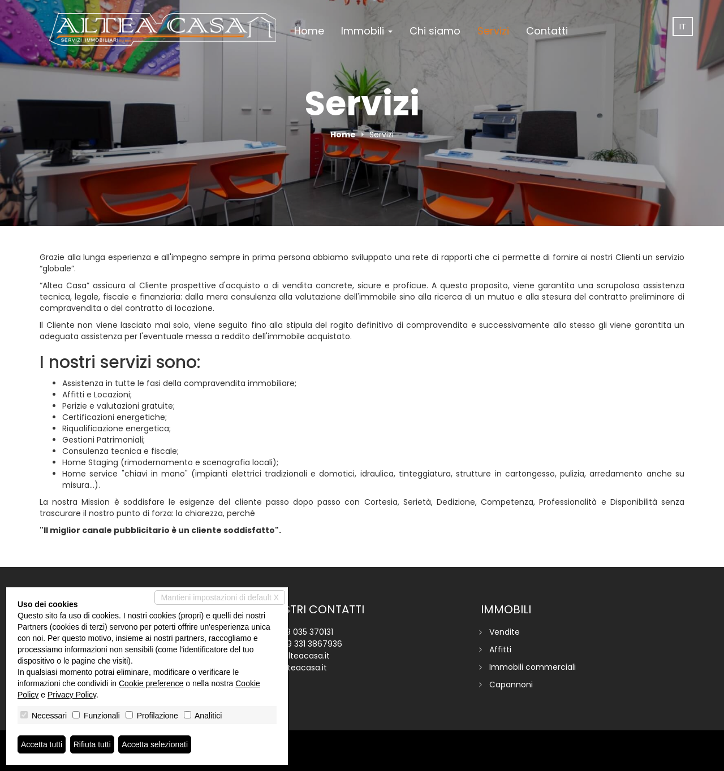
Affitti (500, 649)
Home (309, 31)
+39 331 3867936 (309, 643)
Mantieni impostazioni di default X (220, 597)
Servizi (493, 31)
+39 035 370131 (304, 632)
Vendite (504, 632)
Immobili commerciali (532, 667)
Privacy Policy (72, 694)
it (682, 26)
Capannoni (511, 684)
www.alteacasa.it (293, 667)
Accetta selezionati (155, 744)
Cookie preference (151, 683)
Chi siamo (435, 31)
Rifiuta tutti (92, 744)
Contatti (547, 31)
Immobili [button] (367, 31)
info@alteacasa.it (295, 655)
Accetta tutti (41, 744)
